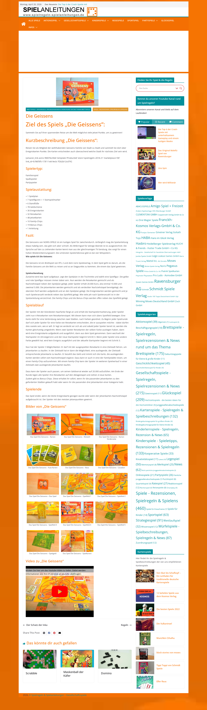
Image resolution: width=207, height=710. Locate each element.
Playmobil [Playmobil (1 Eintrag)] (139, 276)
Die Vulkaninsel (164, 623)
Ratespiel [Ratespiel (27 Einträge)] (160, 483)
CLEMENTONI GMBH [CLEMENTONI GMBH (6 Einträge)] (146, 214)
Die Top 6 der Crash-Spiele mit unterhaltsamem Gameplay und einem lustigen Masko (168, 135)
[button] (58, 21)
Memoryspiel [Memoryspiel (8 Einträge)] (149, 464)
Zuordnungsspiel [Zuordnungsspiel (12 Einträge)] (146, 542)
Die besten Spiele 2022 (168, 609)
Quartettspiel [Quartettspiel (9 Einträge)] (143, 483)
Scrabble (31, 673)
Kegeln (126, 625)
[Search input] (156, 88)
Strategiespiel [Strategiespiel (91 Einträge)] (149, 520)
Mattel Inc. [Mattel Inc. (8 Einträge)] (151, 260)
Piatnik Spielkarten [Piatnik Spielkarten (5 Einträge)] (170, 271)
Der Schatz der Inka (35, 625)
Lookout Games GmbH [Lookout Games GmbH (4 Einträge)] (168, 256)
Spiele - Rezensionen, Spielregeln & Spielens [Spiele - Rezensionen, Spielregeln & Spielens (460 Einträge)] (157, 500)
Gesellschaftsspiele (75, 20)
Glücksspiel (167, 20)
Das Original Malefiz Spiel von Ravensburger (167, 153)
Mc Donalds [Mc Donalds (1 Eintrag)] (162, 261)
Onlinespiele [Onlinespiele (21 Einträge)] (145, 475)
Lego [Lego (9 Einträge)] (154, 255)
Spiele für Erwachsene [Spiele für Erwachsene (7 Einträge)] (156, 509)
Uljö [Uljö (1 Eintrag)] (176, 296)
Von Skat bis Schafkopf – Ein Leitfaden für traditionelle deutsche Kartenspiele (168, 577)
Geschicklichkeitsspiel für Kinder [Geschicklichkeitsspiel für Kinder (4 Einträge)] (150, 368)
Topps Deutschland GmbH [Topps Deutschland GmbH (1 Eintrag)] (165, 296)
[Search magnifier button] (181, 88)
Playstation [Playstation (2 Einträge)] (148, 275)
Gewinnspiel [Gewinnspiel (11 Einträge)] (153, 393)
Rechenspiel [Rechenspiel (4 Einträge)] (146, 488)
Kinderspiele (99, 20)
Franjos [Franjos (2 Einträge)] (144, 232)
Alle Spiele (34, 20)
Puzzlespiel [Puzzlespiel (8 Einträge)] (169, 479)
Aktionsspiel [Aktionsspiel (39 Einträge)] (146, 322)
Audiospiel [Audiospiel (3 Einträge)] (174, 322)
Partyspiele (148, 20)
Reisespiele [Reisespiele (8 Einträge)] (159, 487)
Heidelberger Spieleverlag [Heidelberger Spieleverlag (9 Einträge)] (161, 243)
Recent (160, 121)
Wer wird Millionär (167, 182)
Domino (106, 673)
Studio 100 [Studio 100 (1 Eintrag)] (151, 296)
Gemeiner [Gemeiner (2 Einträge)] (151, 232)
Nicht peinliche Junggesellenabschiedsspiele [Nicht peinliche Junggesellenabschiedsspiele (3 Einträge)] (159, 470)
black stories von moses (168, 652)
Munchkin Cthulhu (165, 638)
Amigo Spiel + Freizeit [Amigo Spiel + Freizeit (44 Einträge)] (167, 206)
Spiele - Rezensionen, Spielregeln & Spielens (110, 109)
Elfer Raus (161, 681)
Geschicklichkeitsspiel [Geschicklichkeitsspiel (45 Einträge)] (153, 363)
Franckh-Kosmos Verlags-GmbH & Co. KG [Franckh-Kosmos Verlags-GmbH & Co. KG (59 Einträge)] (158, 225)
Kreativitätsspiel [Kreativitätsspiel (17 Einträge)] (147, 459)
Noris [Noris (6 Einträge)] (163, 266)
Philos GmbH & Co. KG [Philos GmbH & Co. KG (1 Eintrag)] (152, 271)
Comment (176, 121)
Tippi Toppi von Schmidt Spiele (168, 667)
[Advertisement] (103, 52)
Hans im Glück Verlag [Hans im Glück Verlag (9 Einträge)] (162, 238)
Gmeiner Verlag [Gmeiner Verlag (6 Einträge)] (164, 232)
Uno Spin (162, 168)
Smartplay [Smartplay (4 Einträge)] (172, 488)
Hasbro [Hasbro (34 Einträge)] (141, 243)
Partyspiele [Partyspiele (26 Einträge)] (164, 475)
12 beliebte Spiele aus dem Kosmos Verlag (167, 595)
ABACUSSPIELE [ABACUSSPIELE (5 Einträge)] (143, 206)
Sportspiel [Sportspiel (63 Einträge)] (158, 515)
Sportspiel (133, 20)
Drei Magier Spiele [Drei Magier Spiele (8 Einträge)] (148, 220)
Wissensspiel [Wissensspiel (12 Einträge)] (149, 526)
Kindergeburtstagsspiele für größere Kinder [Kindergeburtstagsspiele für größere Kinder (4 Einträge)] (154, 421)
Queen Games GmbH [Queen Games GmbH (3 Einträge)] (145, 282)
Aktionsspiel (50, 20)
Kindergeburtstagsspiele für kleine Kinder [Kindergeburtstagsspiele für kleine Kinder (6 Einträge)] (154, 424)
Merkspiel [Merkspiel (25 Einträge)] (165, 464)
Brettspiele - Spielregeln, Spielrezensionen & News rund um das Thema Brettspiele (58, 109)
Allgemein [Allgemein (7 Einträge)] (163, 322)
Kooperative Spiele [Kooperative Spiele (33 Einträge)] (158, 453)
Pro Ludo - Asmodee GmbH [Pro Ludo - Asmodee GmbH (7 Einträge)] (167, 275)
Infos (31, 27)
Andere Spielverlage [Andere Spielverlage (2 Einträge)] (144, 211)
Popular (144, 121)
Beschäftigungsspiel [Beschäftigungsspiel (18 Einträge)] (149, 327)
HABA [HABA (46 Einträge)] (145, 238)
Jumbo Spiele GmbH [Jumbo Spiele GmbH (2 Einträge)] (144, 256)
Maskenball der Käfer (73, 674)
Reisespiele (118, 20)
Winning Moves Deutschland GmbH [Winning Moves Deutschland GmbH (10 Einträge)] (155, 301)
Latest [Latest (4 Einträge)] (162, 459)
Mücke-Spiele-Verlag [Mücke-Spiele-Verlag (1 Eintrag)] (152, 266)
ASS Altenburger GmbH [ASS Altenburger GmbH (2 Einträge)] (161, 211)
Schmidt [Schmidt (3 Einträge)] (145, 289)
